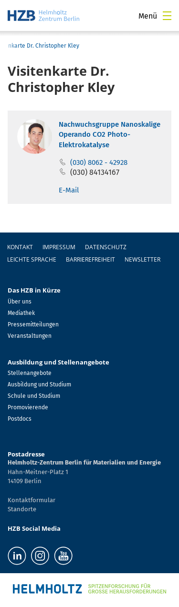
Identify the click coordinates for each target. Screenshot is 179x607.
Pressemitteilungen (33, 324)
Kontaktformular (31, 500)
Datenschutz (105, 247)
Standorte (22, 509)
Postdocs (20, 418)
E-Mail (69, 190)
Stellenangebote (30, 373)
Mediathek (21, 313)
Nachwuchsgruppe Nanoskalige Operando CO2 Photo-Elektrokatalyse (109, 134)
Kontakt (20, 247)
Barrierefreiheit (90, 259)
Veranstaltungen (30, 336)
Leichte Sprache (31, 259)
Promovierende (28, 407)
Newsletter (142, 259)
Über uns (20, 301)
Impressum (58, 247)
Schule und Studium (34, 396)
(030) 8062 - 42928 (98, 162)
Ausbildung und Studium (39, 384)
